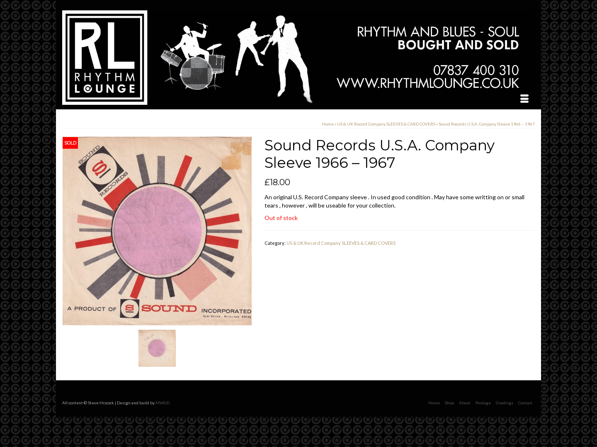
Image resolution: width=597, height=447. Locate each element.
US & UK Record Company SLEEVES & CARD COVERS (341, 243)
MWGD (162, 402)
